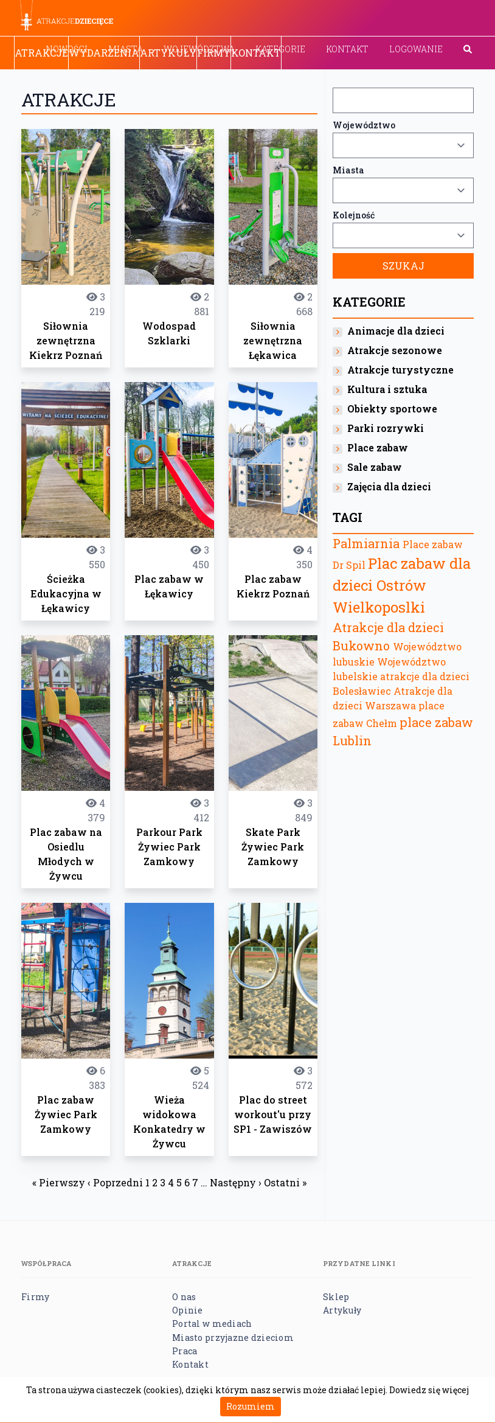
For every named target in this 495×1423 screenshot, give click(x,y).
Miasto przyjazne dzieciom (233, 1337)
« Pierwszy (58, 1182)
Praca (184, 1351)
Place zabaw (377, 447)
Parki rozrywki (385, 428)
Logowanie (416, 49)
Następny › (235, 1182)
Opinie (187, 1310)
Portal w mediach (212, 1323)
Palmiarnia (366, 543)
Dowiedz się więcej (429, 1390)
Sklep (336, 1297)
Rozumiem (250, 1406)
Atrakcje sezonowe (394, 350)
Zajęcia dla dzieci (389, 486)
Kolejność (354, 215)
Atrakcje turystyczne (400, 369)
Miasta (348, 170)
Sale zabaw (374, 467)
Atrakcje (41, 52)
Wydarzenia (104, 52)
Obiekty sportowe (392, 408)
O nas (184, 1297)
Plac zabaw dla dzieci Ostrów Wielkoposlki (402, 585)
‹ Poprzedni (115, 1182)
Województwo (364, 125)
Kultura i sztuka (387, 389)
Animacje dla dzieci (396, 330)
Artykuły (168, 52)
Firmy (213, 52)
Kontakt (347, 49)
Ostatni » (285, 1182)
